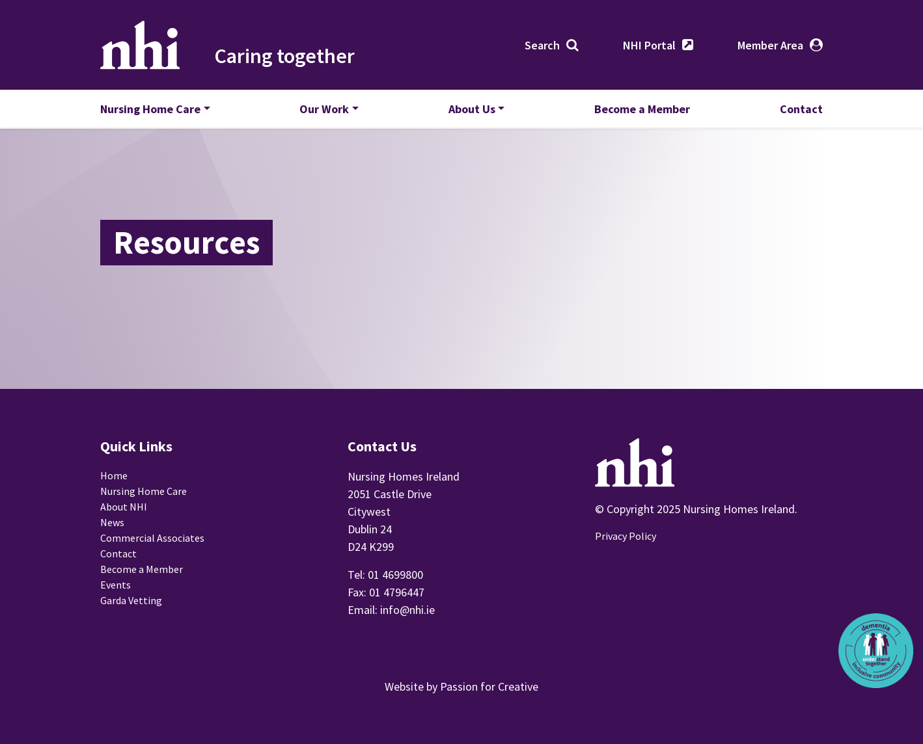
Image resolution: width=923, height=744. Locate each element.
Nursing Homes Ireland (140, 45)
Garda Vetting (131, 600)
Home (114, 475)
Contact (801, 108)
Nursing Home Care (150, 108)
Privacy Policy (625, 535)
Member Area (770, 45)
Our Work (324, 108)
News (112, 522)
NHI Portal (649, 45)
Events (115, 584)
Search (542, 45)
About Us (471, 108)
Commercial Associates (152, 537)
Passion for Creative (489, 686)
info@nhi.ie (407, 609)
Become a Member (642, 108)
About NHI (123, 506)
